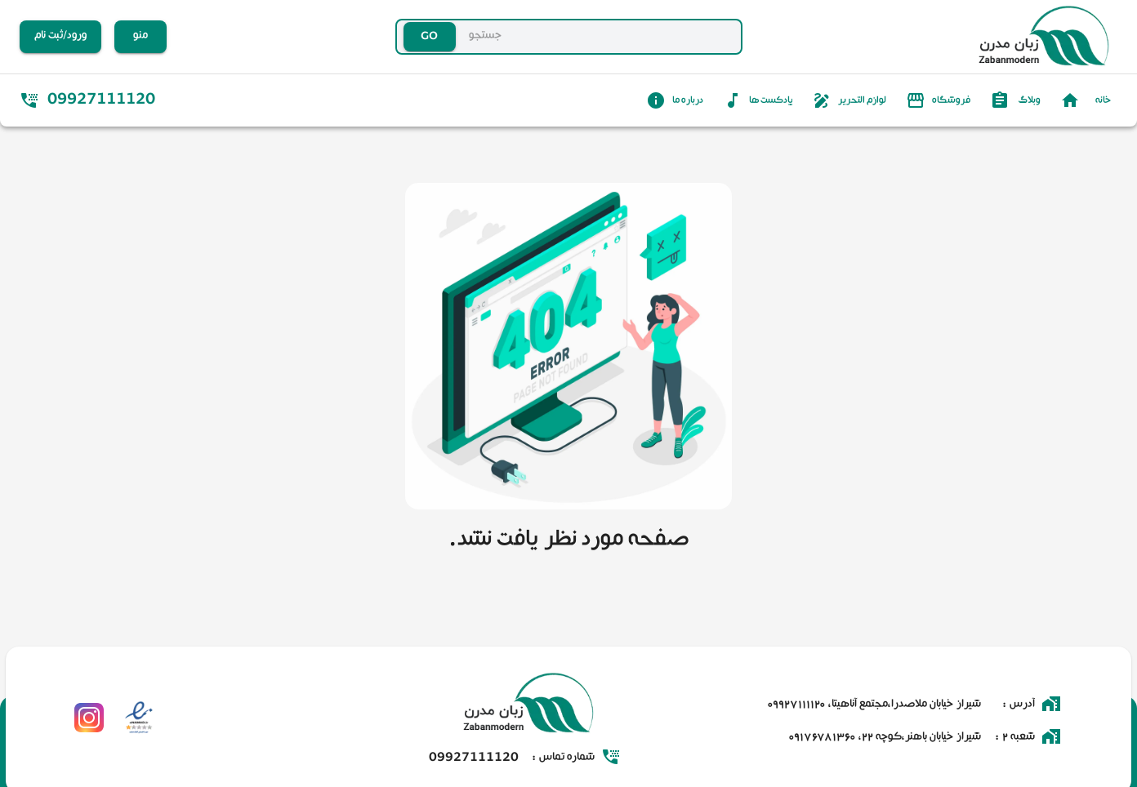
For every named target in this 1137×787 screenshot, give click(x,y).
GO (430, 37)
